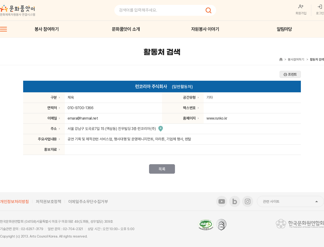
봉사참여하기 (296, 59)
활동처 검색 (317, 59)
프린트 (292, 74)
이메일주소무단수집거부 (88, 201)
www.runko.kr (216, 118)
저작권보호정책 (48, 201)
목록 (162, 169)
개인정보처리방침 (14, 201)
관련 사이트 (293, 201)
